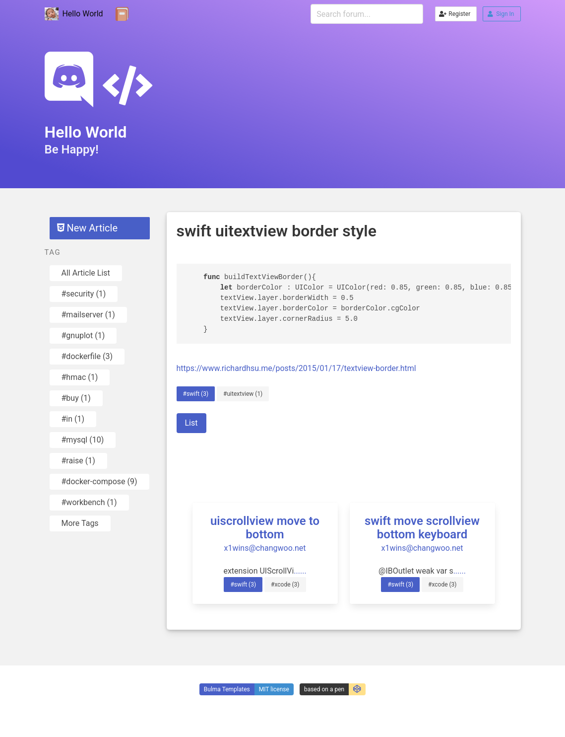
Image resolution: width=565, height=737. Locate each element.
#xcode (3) (285, 584)
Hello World (74, 14)
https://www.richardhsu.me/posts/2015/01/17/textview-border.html (296, 368)
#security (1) (84, 293)
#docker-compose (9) (99, 481)
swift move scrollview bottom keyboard (422, 527)
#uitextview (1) (242, 393)
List (191, 423)
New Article (87, 228)
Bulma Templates (227, 689)
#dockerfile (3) (87, 356)
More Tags (80, 523)
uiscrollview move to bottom (264, 527)
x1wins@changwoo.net (265, 548)
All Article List (86, 273)
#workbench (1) (89, 502)
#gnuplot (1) (83, 335)
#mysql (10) (83, 439)
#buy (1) (76, 398)
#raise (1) (78, 460)
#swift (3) (196, 393)
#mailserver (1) (88, 314)
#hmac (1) (80, 377)
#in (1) (73, 419)
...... (300, 571)
